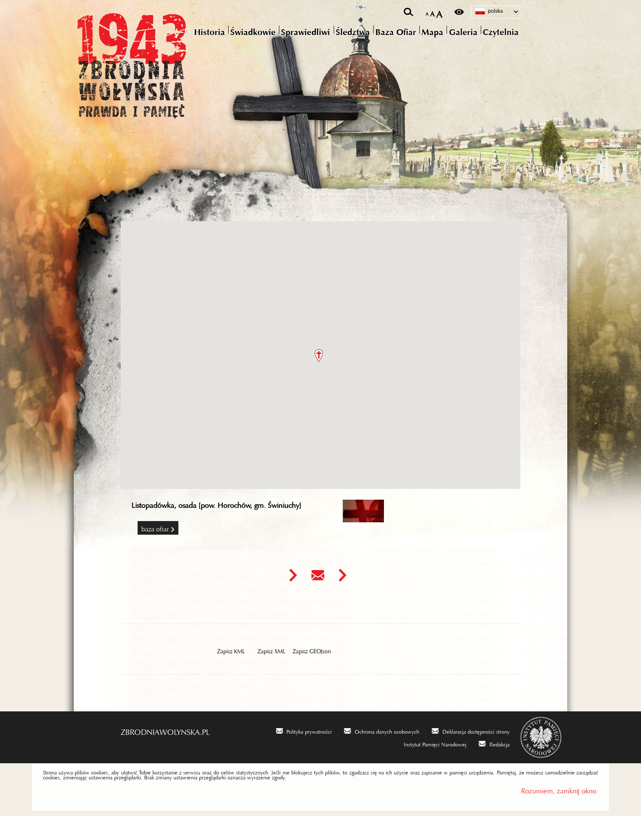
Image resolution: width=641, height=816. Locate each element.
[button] (319, 355)
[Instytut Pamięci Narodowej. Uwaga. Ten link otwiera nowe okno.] (429, 743)
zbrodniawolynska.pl (165, 730)
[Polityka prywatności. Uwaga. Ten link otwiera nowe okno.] (304, 730)
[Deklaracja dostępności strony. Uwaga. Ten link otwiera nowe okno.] (471, 730)
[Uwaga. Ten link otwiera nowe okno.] (293, 575)
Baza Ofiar (155, 527)
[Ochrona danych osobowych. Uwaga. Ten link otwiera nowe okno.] (381, 730)
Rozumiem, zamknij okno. (559, 789)
